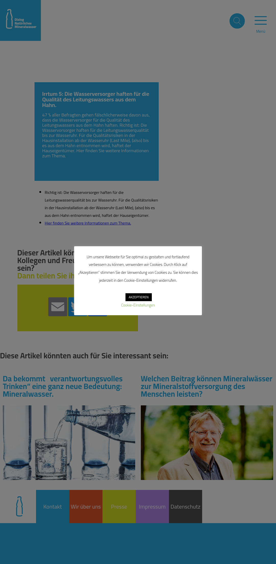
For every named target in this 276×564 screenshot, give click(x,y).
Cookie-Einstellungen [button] (138, 305)
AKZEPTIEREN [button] (138, 297)
